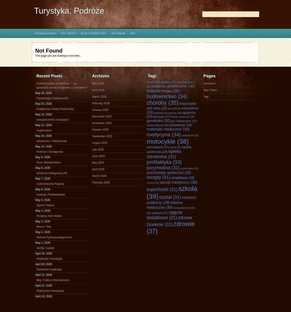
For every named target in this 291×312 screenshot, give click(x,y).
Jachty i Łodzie (45, 248)
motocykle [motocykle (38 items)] (168, 141)
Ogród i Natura (45, 205)
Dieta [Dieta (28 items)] (160, 108)
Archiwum (118, 33)
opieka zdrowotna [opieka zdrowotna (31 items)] (164, 154)
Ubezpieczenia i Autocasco (52, 119)
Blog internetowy (94, 33)
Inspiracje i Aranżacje (49, 258)
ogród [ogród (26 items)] (175, 147)
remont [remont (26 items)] (153, 182)
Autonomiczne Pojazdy (50, 183)
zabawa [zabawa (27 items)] (160, 213)
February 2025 (101, 182)
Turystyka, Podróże (69, 10)
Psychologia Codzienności (52, 98)
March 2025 (99, 176)
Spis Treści (68, 33)
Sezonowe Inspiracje (49, 269)
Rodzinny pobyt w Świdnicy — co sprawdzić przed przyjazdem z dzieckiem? (61, 85)
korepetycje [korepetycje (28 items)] (180, 125)
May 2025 (98, 162)
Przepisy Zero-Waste (49, 216)
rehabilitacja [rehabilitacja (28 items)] (182, 178)
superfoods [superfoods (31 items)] (162, 189)
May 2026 (98, 83)
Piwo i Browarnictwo (48, 162)
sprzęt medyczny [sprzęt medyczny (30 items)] (178, 182)
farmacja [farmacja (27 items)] (161, 116)
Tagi (133, 33)
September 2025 (102, 136)
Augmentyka (44, 130)
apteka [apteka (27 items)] (168, 82)
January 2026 (100, 110)
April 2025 (98, 169)
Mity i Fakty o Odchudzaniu (52, 280)
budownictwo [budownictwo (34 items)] (167, 96)
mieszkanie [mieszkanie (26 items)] (190, 135)
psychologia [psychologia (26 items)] (189, 168)
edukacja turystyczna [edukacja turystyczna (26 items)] (167, 113)
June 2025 (98, 156)
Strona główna (45, 33)
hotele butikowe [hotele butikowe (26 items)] (157, 125)
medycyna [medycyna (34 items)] (164, 134)
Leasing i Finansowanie (50, 194)
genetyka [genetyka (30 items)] (159, 120)
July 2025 (98, 149)
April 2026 (98, 90)
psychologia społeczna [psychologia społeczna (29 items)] (169, 172)
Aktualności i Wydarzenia (51, 141)
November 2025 (101, 123)
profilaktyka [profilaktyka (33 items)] (164, 162)
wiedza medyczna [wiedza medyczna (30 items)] (165, 205)
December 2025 (101, 116)
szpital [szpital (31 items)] (170, 197)
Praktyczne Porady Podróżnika (55, 109)
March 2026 (99, 96)
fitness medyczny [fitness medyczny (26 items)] (183, 116)
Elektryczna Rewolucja (50, 290)
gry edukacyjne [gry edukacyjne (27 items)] (184, 121)
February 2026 (101, 103)
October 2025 (100, 129)
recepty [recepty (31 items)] (158, 177)
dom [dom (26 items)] (173, 108)
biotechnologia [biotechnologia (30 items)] (163, 91)
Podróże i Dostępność (49, 151)
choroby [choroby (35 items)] (162, 102)
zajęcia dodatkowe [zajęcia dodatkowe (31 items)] (164, 215)
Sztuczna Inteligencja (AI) (51, 173)
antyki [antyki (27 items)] (153, 82)
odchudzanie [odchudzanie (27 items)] (158, 147)
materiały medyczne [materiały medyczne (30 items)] (168, 129)
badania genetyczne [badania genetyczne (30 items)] (173, 86)
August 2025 (99, 143)
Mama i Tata (43, 226)
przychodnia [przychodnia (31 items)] (163, 167)
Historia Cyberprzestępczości (54, 237)
